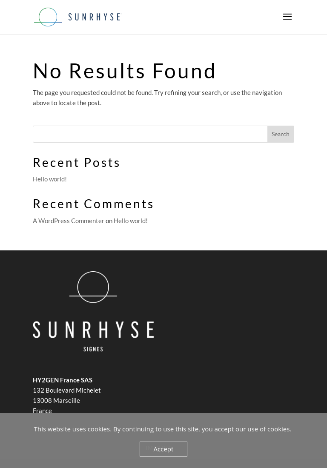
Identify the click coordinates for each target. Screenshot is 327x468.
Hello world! (50, 179)
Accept (164, 449)
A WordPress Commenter (68, 220)
